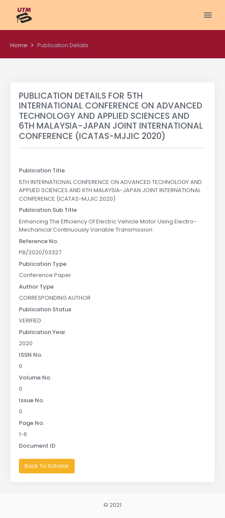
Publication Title (42, 170)
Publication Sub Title (48, 210)
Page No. (31, 423)
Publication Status (45, 309)
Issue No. (31, 400)
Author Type (36, 287)
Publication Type (43, 264)
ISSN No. (31, 355)
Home (18, 45)
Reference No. (38, 241)
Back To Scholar (46, 466)
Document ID (37, 446)
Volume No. (35, 377)
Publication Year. (43, 332)
